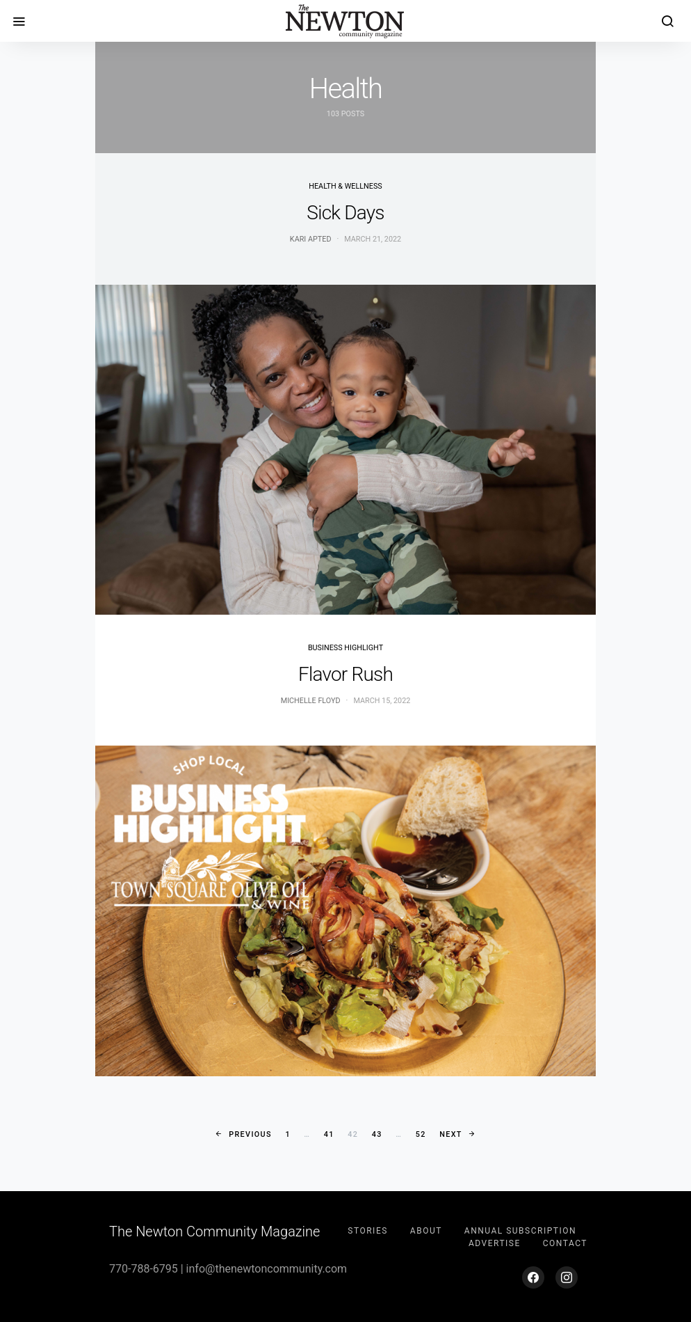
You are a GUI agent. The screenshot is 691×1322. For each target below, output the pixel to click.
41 (329, 1134)
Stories (367, 1231)
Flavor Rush (345, 674)
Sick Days (345, 212)
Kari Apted (311, 239)
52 (421, 1134)
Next (450, 1134)
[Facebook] (533, 1277)
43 (377, 1134)
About (426, 1231)
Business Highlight (345, 647)
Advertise (495, 1243)
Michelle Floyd (311, 700)
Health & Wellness (345, 186)
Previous (250, 1134)
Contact (565, 1243)
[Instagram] (566, 1277)
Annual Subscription (520, 1231)
